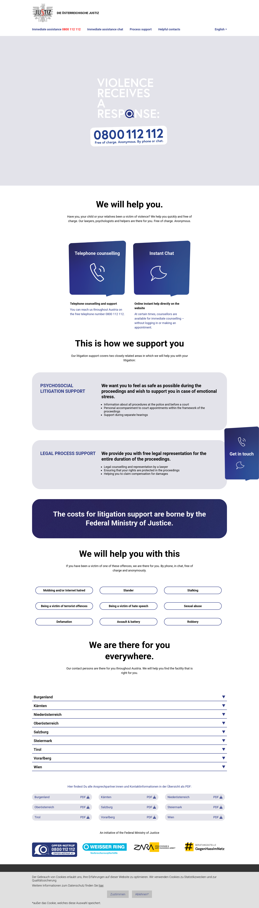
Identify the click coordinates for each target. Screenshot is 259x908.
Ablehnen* (142, 894)
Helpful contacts (169, 29)
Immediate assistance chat (105, 29)
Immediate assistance (56, 29)
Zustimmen (117, 894)
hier (101, 885)
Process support (141, 29)
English (219, 29)
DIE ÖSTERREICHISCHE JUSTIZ (65, 13)
